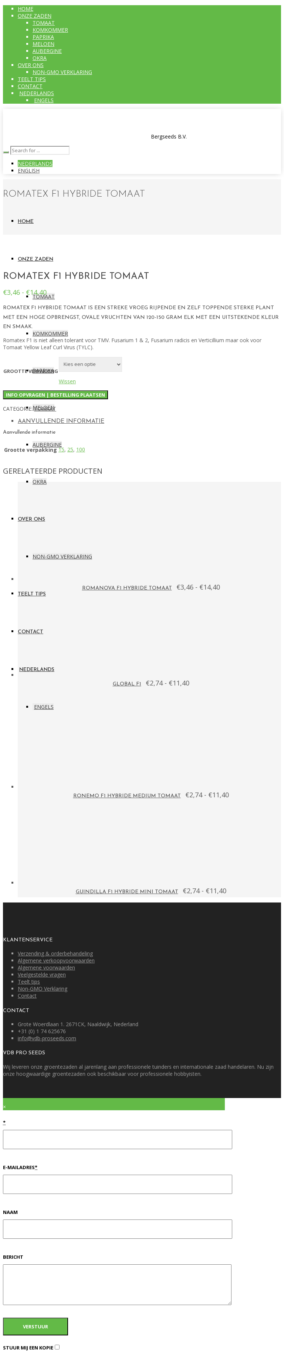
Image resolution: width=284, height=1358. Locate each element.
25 (70, 449)
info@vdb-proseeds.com (47, 1038)
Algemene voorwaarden (46, 967)
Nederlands (35, 163)
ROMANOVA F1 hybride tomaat (127, 588)
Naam (10, 1212)
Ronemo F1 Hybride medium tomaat (127, 796)
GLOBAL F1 (127, 684)
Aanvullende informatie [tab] (61, 421)
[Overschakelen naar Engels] (43, 100)
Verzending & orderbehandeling (55, 953)
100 (80, 449)
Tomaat (45, 408)
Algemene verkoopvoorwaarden (56, 960)
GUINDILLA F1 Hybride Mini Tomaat (127, 892)
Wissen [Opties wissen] (67, 381)
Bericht (13, 1257)
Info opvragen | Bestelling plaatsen (55, 394)
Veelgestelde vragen (42, 974)
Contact (27, 995)
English (29, 170)
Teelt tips (29, 981)
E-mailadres (20, 1167)
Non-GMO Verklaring (42, 988)
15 (61, 449)
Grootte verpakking (30, 371)
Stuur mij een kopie (28, 1347)
